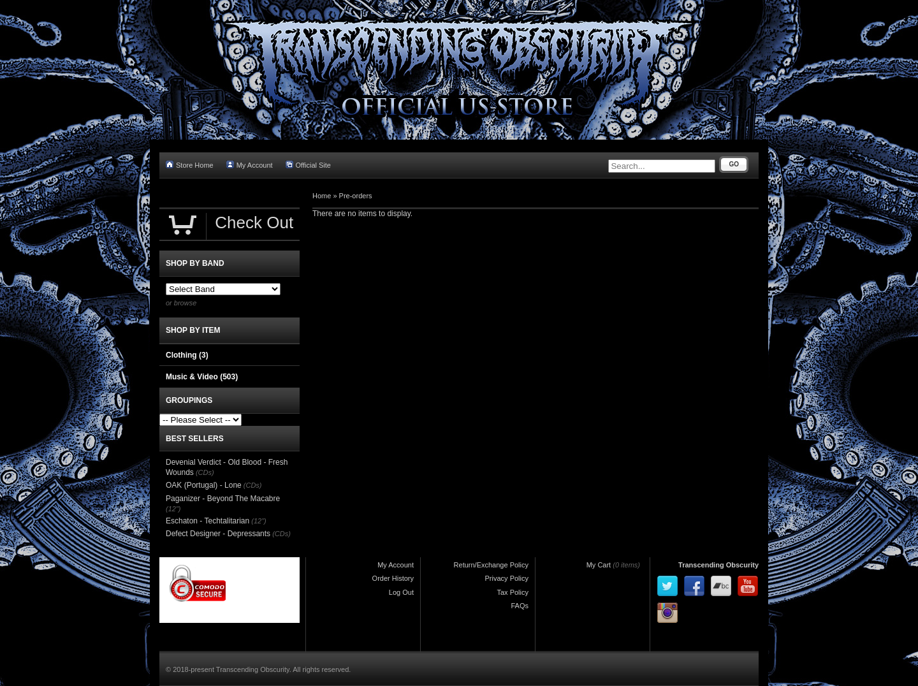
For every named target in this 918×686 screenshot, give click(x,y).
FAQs (519, 605)
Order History (393, 578)
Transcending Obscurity (718, 565)
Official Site (308, 165)
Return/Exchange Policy (491, 565)
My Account (249, 165)
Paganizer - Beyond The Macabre (223, 498)
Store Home (190, 165)
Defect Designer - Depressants (218, 533)
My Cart (598, 565)
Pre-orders (355, 196)
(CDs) (205, 472)
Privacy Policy (506, 578)
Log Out (401, 592)
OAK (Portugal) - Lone (204, 485)
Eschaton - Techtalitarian (207, 520)
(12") (173, 509)
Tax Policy (512, 592)
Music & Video (202, 376)
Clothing (187, 355)
